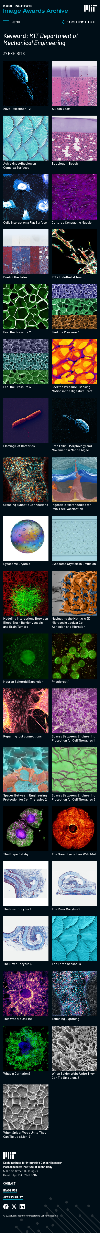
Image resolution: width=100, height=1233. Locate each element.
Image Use (10, 1190)
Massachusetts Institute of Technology (27, 1166)
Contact (9, 1183)
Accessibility (13, 1197)
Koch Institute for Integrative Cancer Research (32, 1162)
